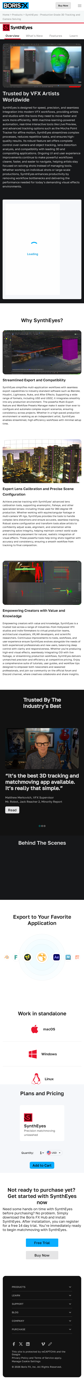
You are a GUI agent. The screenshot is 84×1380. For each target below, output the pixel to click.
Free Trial (42, 1243)
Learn (74, 36)
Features (55, 36)
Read (12, 810)
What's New (34, 36)
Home (6, 14)
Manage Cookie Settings (26, 1361)
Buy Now (63, 5)
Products (17, 14)
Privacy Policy (20, 1357)
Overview (12, 36)
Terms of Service (44, 1357)
